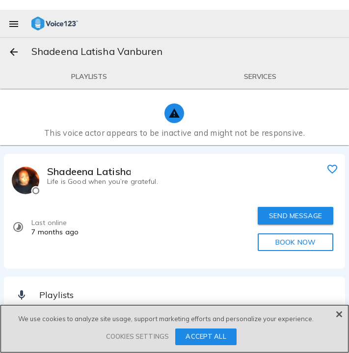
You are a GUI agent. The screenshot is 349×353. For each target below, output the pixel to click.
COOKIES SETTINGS (137, 337)
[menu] (14, 23)
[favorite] (332, 168)
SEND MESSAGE (295, 215)
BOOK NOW (295, 242)
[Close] (339, 314)
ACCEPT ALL (206, 337)
